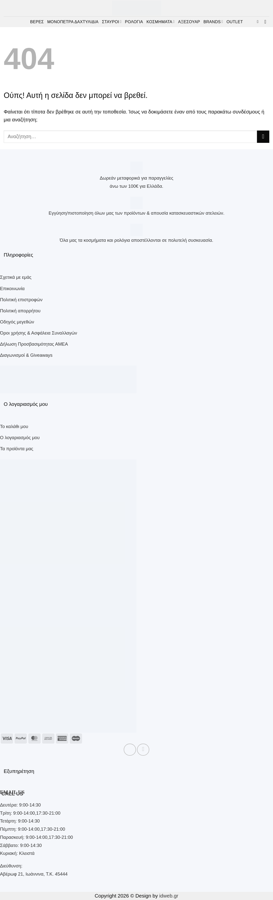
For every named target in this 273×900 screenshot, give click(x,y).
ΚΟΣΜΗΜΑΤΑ (161, 21)
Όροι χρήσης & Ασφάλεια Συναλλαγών (38, 333)
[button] (259, 21)
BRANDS (213, 21)
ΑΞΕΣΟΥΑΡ (189, 21)
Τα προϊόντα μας (16, 448)
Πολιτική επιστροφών (21, 299)
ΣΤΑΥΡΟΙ (111, 21)
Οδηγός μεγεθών (17, 321)
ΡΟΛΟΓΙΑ (134, 21)
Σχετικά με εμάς (16, 277)
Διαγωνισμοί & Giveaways (26, 355)
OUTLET (234, 21)
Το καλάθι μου (14, 426)
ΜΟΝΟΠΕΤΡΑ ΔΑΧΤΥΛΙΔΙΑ (73, 21)
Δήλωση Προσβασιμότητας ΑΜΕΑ (34, 344)
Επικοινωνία (12, 288)
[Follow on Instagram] (143, 750)
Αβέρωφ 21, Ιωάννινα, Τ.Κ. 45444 (34, 874)
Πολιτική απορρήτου (20, 310)
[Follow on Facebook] (130, 750)
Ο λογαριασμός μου (20, 437)
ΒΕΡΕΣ (37, 21)
